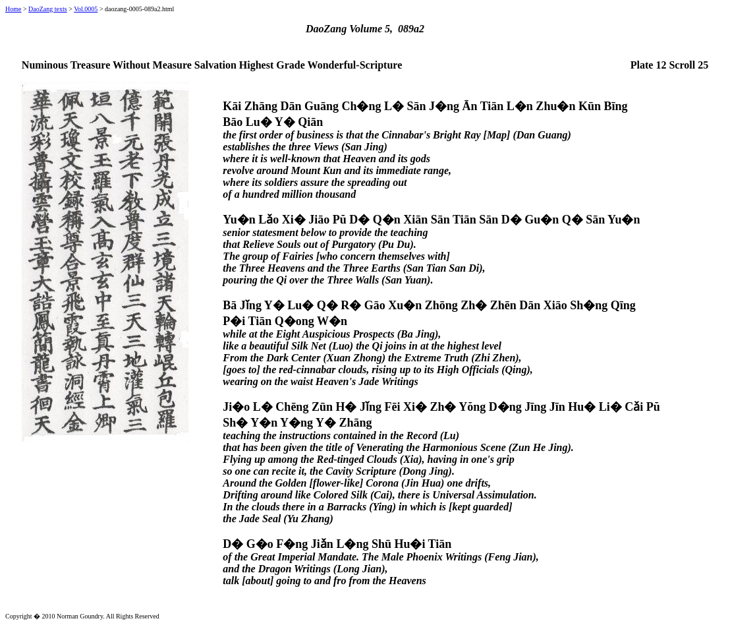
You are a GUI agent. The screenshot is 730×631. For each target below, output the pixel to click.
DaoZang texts (47, 9)
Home (13, 9)
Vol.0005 (86, 9)
